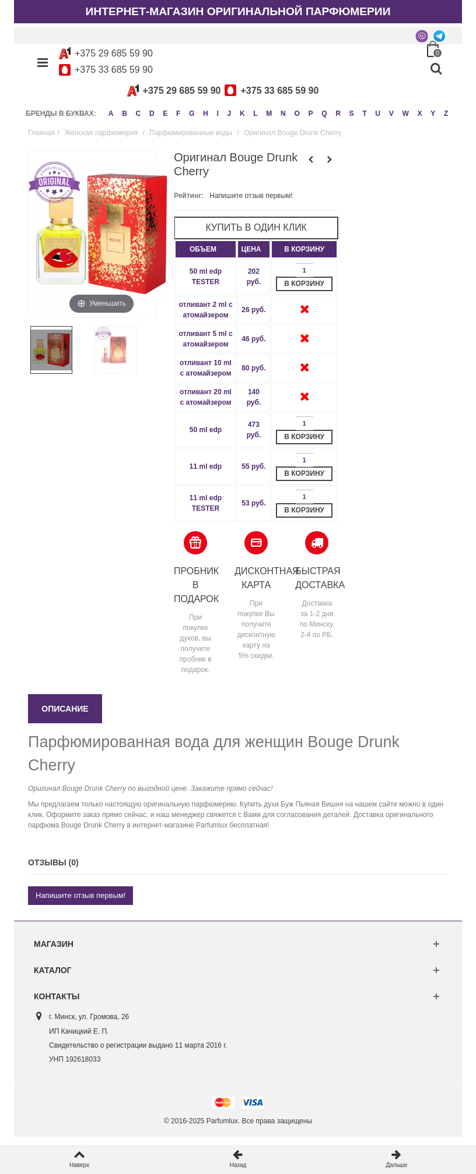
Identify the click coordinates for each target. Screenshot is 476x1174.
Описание (64, 717)
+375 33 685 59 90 (114, 70)
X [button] (431, 111)
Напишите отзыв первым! (250, 204)
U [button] (387, 111)
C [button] (139, 111)
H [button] (209, 111)
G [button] (194, 111)
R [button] (346, 111)
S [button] (360, 111)
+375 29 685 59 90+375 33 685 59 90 (221, 91)
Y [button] (445, 111)
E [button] (166, 111)
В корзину (304, 292)
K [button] (247, 111)
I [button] (221, 111)
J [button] (234, 111)
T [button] (374, 111)
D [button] (153, 111)
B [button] (125, 111)
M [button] (275, 111)
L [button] (260, 111)
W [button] (416, 111)
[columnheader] (205, 257)
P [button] (318, 111)
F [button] (180, 111)
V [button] (402, 111)
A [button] (110, 111)
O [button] (303, 111)
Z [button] (31, 125)
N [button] (289, 111)
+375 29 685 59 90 (114, 53)
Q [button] (332, 111)
